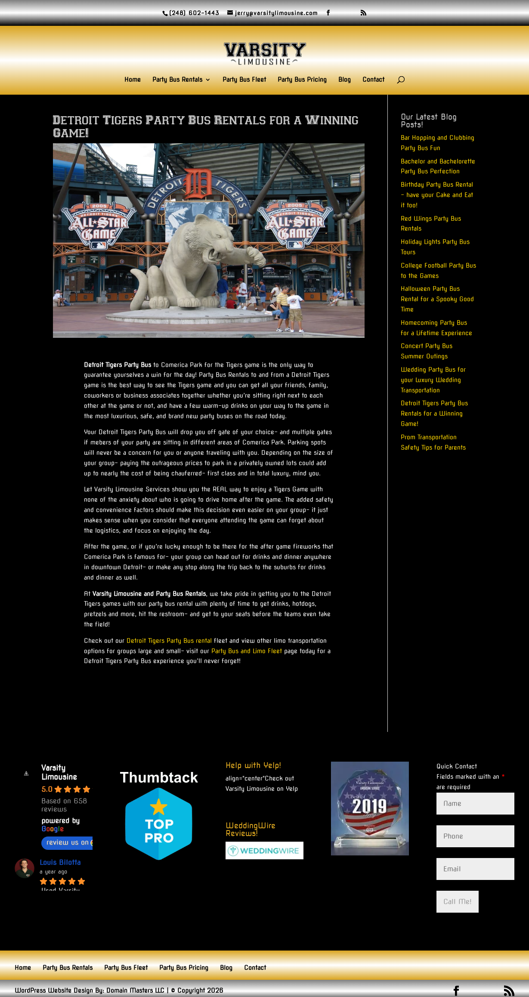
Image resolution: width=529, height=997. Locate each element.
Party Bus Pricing (302, 80)
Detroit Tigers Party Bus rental (169, 640)
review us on (71, 842)
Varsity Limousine (59, 772)
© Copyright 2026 (197, 990)
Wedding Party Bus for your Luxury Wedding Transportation (433, 380)
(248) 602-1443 (194, 13)
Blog (344, 80)
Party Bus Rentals (177, 80)
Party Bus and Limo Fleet (246, 651)
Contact (373, 80)
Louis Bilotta (60, 862)
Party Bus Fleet (244, 80)
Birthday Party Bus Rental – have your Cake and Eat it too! (437, 195)
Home (132, 80)
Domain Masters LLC (135, 990)
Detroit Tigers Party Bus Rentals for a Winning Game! (434, 413)
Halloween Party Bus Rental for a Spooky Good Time (437, 299)
